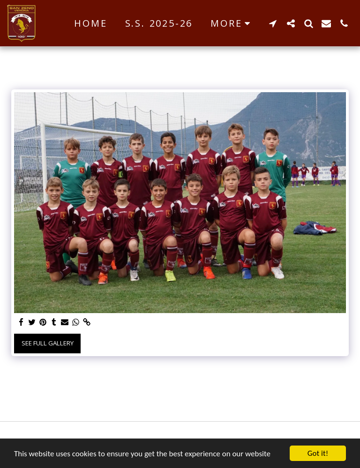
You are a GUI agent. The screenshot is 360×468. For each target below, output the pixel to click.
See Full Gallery (48, 343)
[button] (272, 23)
